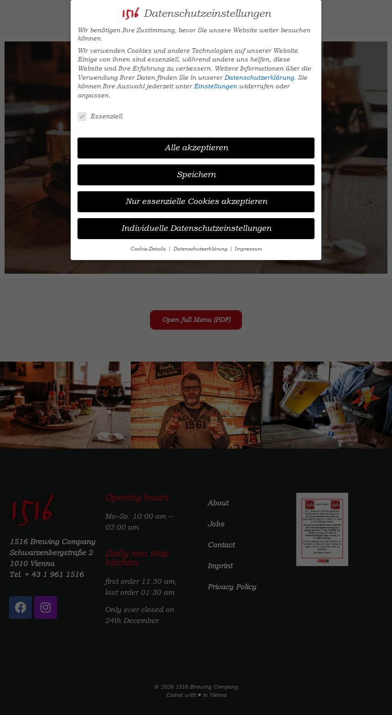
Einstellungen (215, 86)
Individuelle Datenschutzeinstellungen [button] (196, 228)
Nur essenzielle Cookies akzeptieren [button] (196, 201)
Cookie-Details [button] (148, 248)
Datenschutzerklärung (259, 77)
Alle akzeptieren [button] (196, 148)
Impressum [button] (248, 248)
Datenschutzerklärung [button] (200, 248)
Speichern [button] (196, 174)
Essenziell (99, 116)
